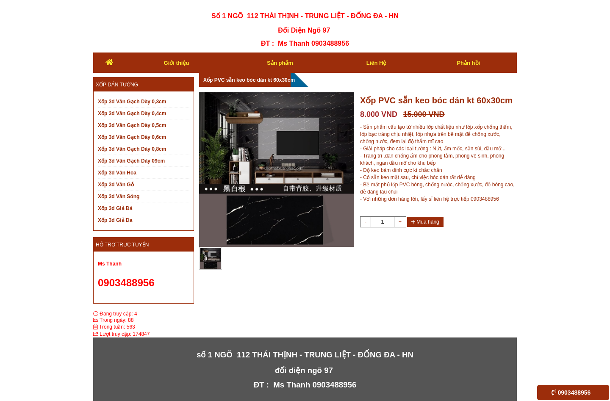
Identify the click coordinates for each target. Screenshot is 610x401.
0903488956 (571, 392)
